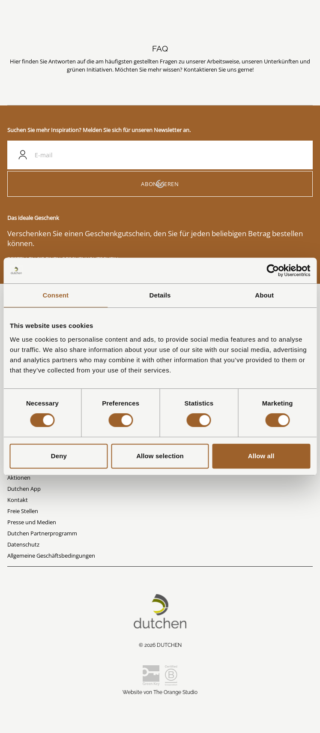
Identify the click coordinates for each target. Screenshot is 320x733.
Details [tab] (160, 295)
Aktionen (18, 477)
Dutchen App (24, 489)
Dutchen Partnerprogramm (42, 533)
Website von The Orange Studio (160, 692)
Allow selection (160, 456)
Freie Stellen (22, 511)
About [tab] (264, 295)
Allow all (261, 456)
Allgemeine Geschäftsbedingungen (51, 555)
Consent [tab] (55, 295)
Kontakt (17, 500)
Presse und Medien (31, 522)
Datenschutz (23, 544)
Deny (59, 456)
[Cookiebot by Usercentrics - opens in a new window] (272, 270)
